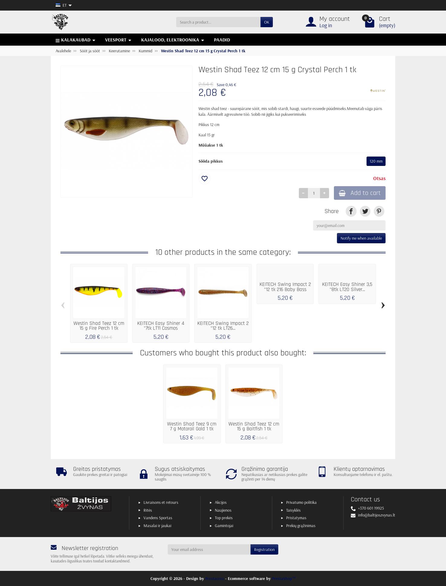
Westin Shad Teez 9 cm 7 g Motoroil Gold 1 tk (191, 426)
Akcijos (221, 502)
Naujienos (223, 510)
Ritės (148, 510)
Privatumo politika (301, 502)
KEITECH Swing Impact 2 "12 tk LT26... (223, 326)
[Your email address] (209, 549)
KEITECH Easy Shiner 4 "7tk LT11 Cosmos (160, 326)
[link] (351, 211)
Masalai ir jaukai (157, 525)
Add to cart (360, 193)
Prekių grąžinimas (300, 525)
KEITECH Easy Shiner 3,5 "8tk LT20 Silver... (347, 287)
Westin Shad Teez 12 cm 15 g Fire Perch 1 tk (98, 326)
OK (266, 22)
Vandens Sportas (158, 517)
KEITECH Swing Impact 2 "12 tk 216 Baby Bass (285, 287)
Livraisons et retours (161, 502)
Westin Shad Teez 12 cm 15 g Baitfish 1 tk (253, 426)
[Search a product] (218, 22)
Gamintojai (224, 525)
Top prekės (224, 517)
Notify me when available (361, 238)
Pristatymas (296, 517)
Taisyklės (293, 510)
